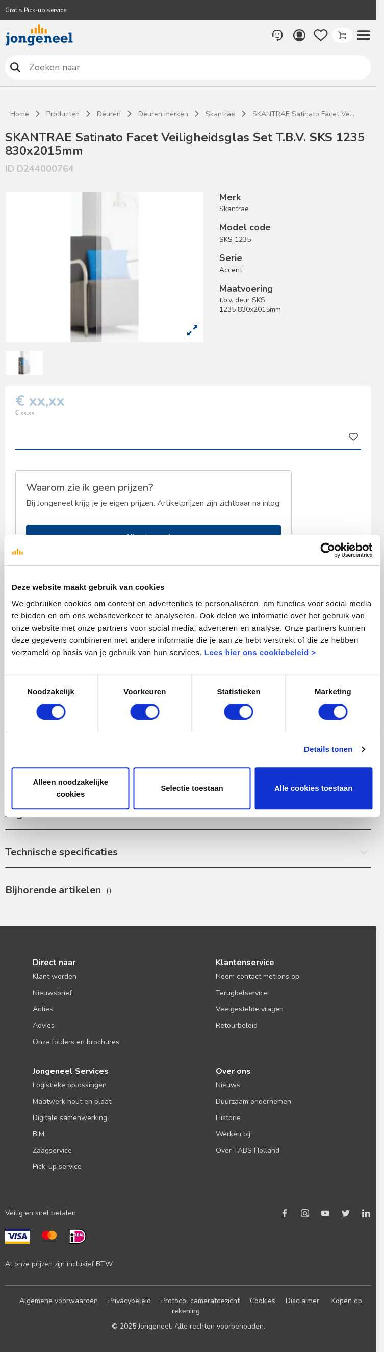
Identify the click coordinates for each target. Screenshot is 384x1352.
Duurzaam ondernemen (253, 1101)
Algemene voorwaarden (58, 1301)
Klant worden (54, 976)
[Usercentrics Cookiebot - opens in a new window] (327, 550)
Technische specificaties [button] (61, 852)
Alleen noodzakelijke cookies (71, 787)
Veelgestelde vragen (250, 1009)
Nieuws (228, 1085)
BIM (38, 1134)
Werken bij (233, 1134)
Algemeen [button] (29, 814)
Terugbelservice (242, 993)
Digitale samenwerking (70, 1118)
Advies (44, 1025)
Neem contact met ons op (257, 976)
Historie (228, 1118)
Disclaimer (302, 1301)
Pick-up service (57, 1167)
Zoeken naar (15, 67)
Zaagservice (52, 1150)
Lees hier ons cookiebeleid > (260, 652)
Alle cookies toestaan (313, 788)
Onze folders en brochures (76, 1042)
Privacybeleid (129, 1301)
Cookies (262, 1301)
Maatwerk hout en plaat (72, 1101)
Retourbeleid (237, 1025)
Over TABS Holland (247, 1150)
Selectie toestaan (192, 788)
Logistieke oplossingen (70, 1085)
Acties (43, 1009)
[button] (363, 35)
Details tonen (328, 749)
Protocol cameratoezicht (200, 1301)
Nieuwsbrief (52, 993)
